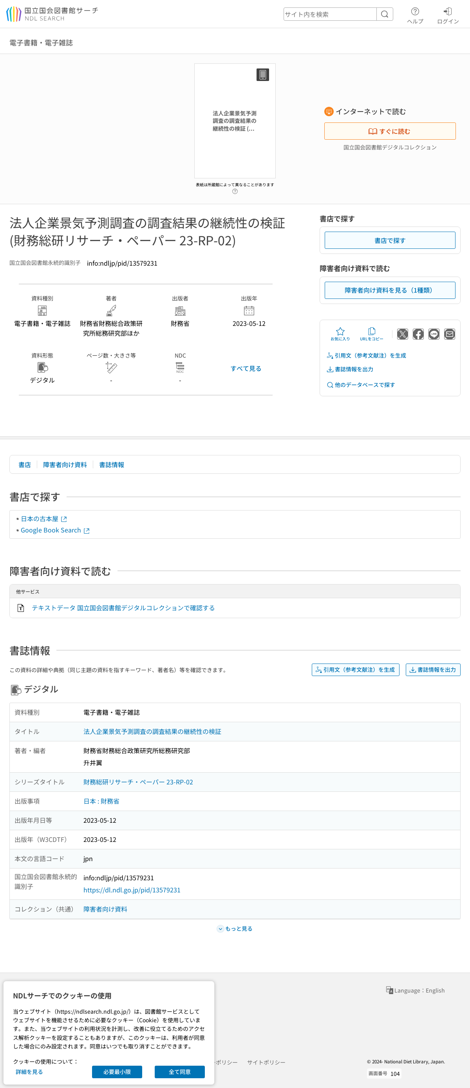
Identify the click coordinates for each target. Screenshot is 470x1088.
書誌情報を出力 (349, 369)
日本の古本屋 (44, 518)
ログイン (448, 14)
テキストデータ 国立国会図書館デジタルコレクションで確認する (123, 607)
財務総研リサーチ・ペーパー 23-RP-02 (138, 781)
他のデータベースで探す (360, 385)
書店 (24, 464)
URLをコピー (371, 334)
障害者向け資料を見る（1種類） (390, 290)
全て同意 (180, 1071)
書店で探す (390, 240)
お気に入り (340, 334)
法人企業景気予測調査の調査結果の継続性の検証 (152, 731)
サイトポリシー (266, 1062)
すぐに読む (389, 131)
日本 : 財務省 (101, 801)
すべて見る (246, 368)
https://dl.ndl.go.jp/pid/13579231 (132, 889)
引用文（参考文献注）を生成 (366, 355)
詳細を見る (29, 1071)
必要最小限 (117, 1071)
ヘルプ (415, 14)
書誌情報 (111, 464)
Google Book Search (55, 529)
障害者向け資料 (65, 464)
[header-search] (338, 14)
